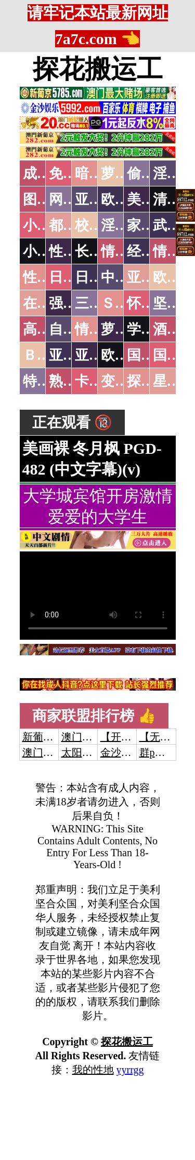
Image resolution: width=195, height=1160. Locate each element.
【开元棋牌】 (131, 737)
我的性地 (93, 1069)
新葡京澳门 (48, 737)
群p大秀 (157, 752)
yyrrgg (130, 1069)
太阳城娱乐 (87, 752)
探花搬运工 (98, 69)
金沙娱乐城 (126, 752)
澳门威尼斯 (87, 737)
